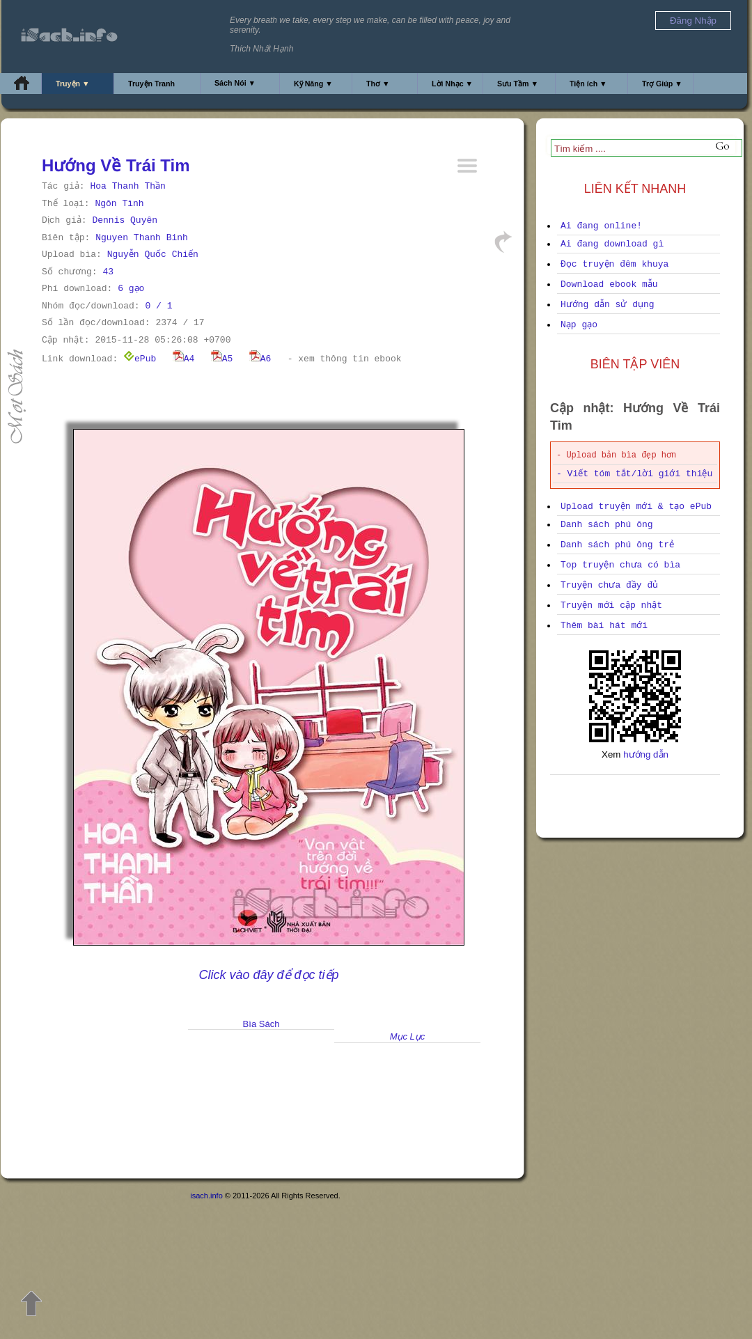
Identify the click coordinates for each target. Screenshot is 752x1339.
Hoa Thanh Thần (127, 186)
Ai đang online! (601, 226)
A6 (260, 359)
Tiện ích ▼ (588, 83)
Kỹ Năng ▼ (313, 83)
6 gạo (131, 288)
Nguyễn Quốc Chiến (152, 254)
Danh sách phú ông (607, 524)
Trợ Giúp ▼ (662, 83)
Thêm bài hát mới (604, 625)
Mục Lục (407, 1036)
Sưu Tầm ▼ (517, 83)
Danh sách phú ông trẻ (617, 545)
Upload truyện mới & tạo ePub (636, 506)
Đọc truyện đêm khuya (614, 264)
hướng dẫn (645, 754)
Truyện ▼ (73, 83)
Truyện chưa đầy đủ (609, 585)
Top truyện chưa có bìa (620, 565)
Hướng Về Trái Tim (116, 165)
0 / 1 (158, 306)
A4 (184, 359)
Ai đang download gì (612, 244)
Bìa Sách (261, 1024)
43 (107, 272)
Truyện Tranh (151, 83)
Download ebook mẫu (609, 284)
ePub (139, 359)
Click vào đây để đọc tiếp (268, 975)
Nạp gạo (579, 325)
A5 (222, 359)
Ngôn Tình (119, 203)
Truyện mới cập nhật (611, 605)
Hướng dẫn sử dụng (608, 304)
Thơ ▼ (378, 83)
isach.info (206, 1195)
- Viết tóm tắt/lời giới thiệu (634, 474)
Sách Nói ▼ (235, 83)
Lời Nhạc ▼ (452, 83)
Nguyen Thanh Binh (141, 238)
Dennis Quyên (124, 220)
